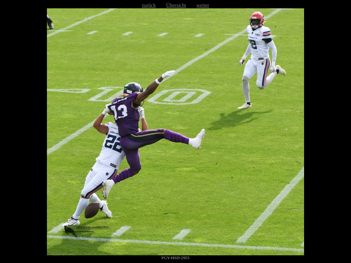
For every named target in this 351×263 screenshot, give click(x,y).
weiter (202, 5)
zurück (149, 5)
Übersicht (176, 5)
